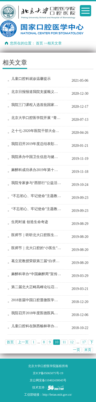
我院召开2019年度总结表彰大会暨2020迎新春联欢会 (36, 144)
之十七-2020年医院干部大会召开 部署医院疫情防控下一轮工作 (36, 131)
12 (72, 342)
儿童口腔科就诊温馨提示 (31, 79)
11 (64, 342)
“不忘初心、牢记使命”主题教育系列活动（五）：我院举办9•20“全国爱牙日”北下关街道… (36, 196)
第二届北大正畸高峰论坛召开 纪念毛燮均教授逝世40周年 (36, 287)
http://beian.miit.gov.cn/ (57, 394)
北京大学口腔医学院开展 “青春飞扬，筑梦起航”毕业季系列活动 (36, 118)
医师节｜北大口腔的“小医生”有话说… (36, 248)
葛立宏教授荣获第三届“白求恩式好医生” (36, 261)
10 (56, 342)
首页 (39, 43)
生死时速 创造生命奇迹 (29, 222)
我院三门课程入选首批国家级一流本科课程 (36, 105)
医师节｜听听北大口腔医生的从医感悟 (36, 235)
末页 (87, 350)
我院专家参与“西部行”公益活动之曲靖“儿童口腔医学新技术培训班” (36, 183)
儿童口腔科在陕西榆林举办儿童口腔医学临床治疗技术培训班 (36, 326)
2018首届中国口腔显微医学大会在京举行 (36, 300)
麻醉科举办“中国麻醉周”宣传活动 (36, 274)
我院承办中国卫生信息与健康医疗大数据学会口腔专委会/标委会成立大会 (36, 157)
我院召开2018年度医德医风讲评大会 (36, 313)
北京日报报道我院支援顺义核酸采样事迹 (36, 92)
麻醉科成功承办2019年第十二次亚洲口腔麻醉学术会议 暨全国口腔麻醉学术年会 (36, 170)
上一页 (23, 342)
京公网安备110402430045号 (48, 380)
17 (84, 342)
